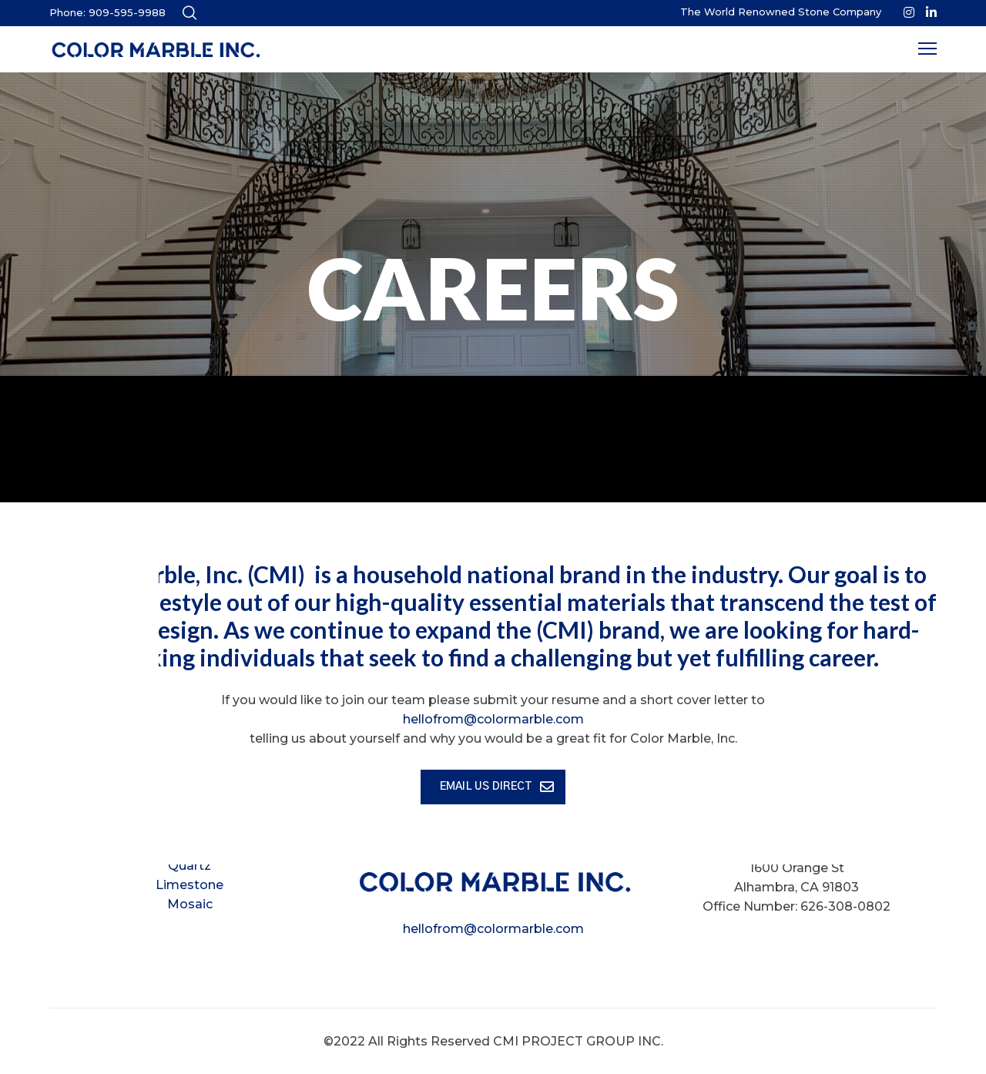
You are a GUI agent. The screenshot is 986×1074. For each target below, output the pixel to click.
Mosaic (190, 904)
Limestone (189, 885)
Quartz (189, 865)
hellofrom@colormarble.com (493, 928)
